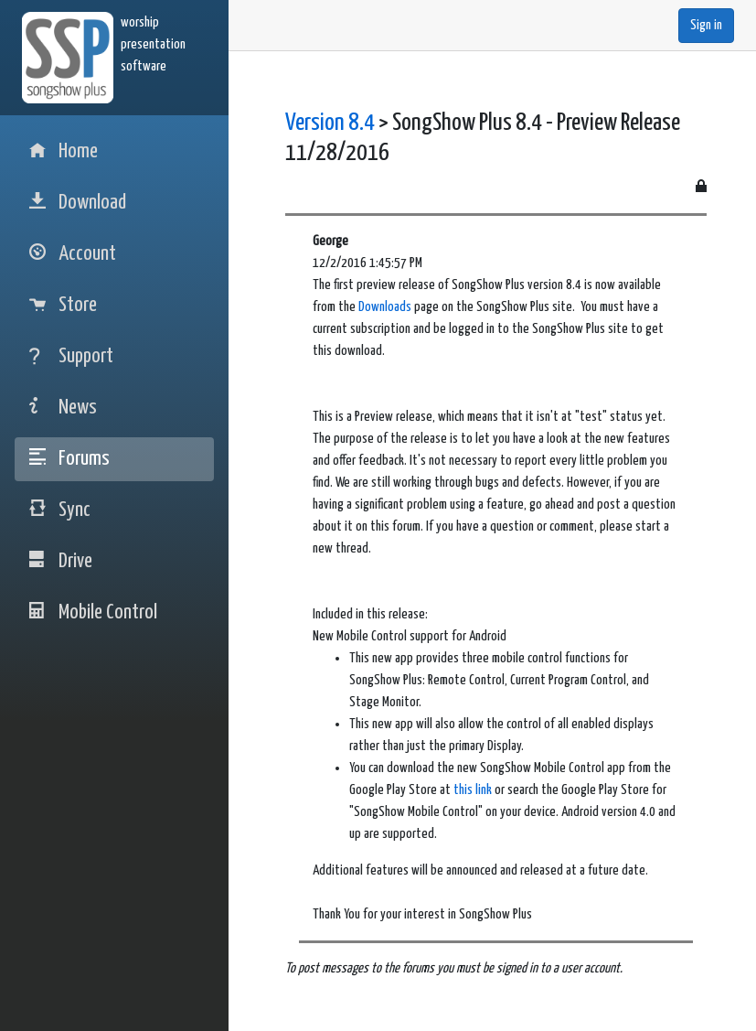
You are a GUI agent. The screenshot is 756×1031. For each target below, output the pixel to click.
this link (472, 790)
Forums (69, 458)
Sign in (706, 25)
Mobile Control (93, 612)
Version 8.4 (330, 123)
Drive (60, 561)
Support (71, 356)
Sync (60, 510)
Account (72, 253)
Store (63, 305)
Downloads (384, 307)
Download (77, 202)
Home (63, 151)
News (63, 407)
